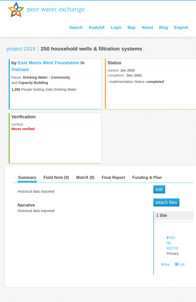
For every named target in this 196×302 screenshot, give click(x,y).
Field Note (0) (56, 177)
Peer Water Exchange (50, 10)
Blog (163, 27)
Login (116, 27)
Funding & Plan (147, 177)
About (147, 27)
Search (75, 27)
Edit (159, 189)
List (178, 264)
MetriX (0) (85, 177)
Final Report (113, 177)
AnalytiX (96, 27)
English (181, 27)
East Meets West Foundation (48, 62)
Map (132, 27)
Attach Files (166, 202)
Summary (27, 177)
